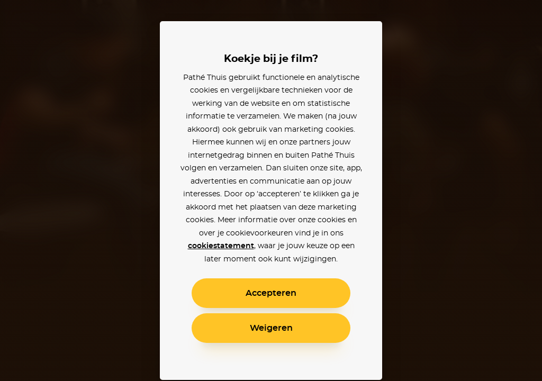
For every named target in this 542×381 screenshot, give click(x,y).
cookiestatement (221, 246)
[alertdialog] (271, 190)
